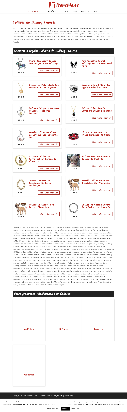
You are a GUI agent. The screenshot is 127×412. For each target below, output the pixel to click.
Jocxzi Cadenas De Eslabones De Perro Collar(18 (40, 196)
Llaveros (98, 342)
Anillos (29, 342)
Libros (75, 24)
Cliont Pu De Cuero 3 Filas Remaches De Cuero (96, 146)
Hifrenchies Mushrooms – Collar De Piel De (96, 170)
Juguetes (64, 24)
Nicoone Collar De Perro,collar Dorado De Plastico (42, 172)
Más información (49, 83)
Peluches (85, 24)
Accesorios (33, 24)
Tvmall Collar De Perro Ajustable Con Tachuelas (96, 194)
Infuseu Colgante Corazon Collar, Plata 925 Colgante (44, 123)
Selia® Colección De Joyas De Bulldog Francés (97, 122)
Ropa (95, 24)
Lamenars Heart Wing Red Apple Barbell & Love (96, 99)
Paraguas (28, 387)
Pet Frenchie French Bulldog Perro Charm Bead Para (97, 76)
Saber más (75, 409)
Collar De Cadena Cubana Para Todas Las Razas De (96, 218)
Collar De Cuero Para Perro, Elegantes (41, 218)
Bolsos (63, 342)
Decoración (49, 24)
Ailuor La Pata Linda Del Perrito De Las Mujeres (44, 99)
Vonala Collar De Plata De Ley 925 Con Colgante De (43, 148)
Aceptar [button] (65, 408)
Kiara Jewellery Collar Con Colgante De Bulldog (43, 75)
